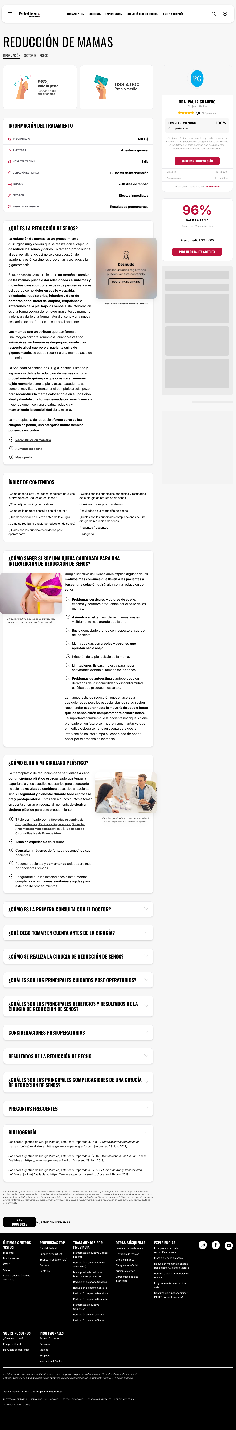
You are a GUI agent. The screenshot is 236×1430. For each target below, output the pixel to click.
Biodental (8, 1252)
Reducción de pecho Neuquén (90, 1298)
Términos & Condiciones (16, 1404)
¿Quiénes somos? (13, 1338)
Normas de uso (38, 1399)
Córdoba (44, 1265)
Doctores (29, 55)
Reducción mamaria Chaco (88, 1320)
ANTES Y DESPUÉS (173, 14)
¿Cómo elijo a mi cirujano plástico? (30, 504)
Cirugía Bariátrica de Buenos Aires (91, 574)
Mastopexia (24, 457)
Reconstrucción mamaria (34, 440)
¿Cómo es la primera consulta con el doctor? (37, 510)
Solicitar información (197, 161)
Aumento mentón (125, 1271)
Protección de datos (15, 1399)
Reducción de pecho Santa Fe (90, 1287)
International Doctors (51, 1361)
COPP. (7, 1263)
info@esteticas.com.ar (49, 1391)
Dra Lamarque (11, 1258)
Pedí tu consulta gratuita (197, 251)
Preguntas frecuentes (93, 527)
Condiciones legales (99, 1399)
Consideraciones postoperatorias (101, 504)
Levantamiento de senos (130, 1248)
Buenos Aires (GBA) (51, 1253)
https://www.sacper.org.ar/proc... (70, 1146)
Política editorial (124, 1399)
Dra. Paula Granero (197, 101)
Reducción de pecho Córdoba (90, 1281)
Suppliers (45, 1355)
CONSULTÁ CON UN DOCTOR (142, 14)
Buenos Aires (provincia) (53, 1259)
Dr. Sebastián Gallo (26, 275)
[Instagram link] (203, 1246)
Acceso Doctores (49, 1338)
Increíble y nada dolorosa (168, 1257)
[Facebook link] (216, 1246)
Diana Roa (213, 186)
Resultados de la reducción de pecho (103, 510)
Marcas (44, 1349)
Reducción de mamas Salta (88, 1314)
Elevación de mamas (127, 1253)
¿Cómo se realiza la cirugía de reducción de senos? (41, 523)
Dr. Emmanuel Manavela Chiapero (131, 303)
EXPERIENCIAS (113, 14)
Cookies (54, 1399)
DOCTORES (95, 14)
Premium (45, 1344)
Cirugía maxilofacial (127, 1265)
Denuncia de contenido (16, 1349)
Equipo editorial (12, 1344)
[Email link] (229, 1246)
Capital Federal (48, 1248)
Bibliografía (86, 534)
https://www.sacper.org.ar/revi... (48, 1160)
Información (11, 55)
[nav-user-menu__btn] (225, 14)
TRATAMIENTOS (75, 14)
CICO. (6, 1269)
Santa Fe (45, 1271)
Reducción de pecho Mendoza (90, 1293)
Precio (44, 55)
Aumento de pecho (30, 449)
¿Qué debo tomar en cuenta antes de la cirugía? (39, 517)
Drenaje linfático (125, 1259)
